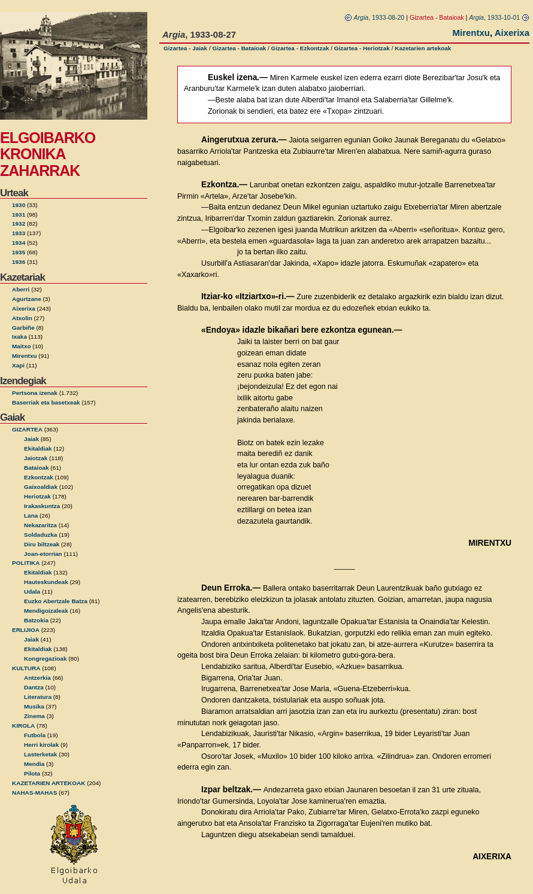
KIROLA (23, 725)
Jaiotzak (35, 458)
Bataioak (36, 467)
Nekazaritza (40, 525)
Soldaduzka (40, 534)
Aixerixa (23, 308)
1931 (18, 214)
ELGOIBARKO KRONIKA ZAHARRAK (47, 154)
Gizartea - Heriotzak (362, 48)
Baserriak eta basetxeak (46, 402)
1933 (18, 233)
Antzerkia (37, 677)
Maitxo (21, 346)
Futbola (35, 735)
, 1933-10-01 (499, 17)
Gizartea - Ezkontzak (300, 48)
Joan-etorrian (43, 554)
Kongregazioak (45, 658)
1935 (18, 252)
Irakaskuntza (42, 506)
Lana (31, 515)
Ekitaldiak (38, 448)
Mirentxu (24, 355)
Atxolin (22, 318)
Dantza (34, 687)
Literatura (38, 697)
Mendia (34, 764)
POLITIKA (26, 562)
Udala (32, 591)
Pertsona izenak (34, 393)
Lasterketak (40, 754)
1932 (18, 223)
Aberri (20, 289)
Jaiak (31, 439)
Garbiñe (23, 327)
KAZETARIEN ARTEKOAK (48, 783)
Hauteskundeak (46, 582)
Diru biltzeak (41, 544)
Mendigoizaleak (46, 610)
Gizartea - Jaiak (185, 48)
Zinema (34, 716)
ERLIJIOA (26, 630)
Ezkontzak (38, 477)
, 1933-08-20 (374, 17)
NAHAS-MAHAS (34, 792)
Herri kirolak (41, 744)
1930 (18, 205)
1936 (18, 262)
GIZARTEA (27, 429)
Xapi (18, 365)
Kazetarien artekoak (423, 48)
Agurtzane (26, 299)
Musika (34, 706)
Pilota (32, 773)
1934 (18, 242)
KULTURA (26, 668)
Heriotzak (37, 496)
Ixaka (19, 336)
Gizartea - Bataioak (239, 48)
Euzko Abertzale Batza (55, 601)
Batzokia (36, 620)
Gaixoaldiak (40, 487)
